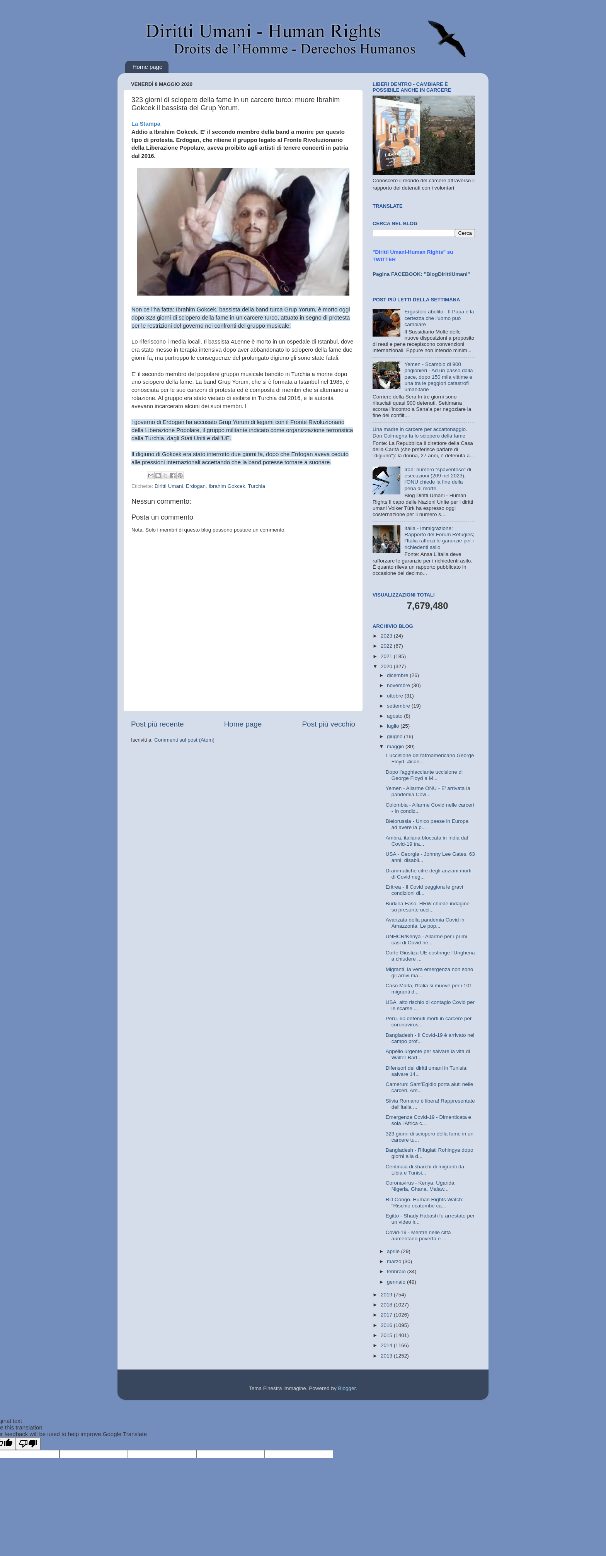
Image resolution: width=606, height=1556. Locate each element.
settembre (399, 706)
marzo (395, 1261)
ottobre (396, 696)
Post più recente (157, 724)
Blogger (347, 1388)
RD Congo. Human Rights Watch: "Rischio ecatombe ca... (424, 1203)
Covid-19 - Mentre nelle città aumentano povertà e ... (418, 1235)
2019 (387, 1295)
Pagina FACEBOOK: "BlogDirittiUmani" (421, 274)
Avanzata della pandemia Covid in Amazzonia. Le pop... (425, 923)
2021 (387, 656)
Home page (148, 66)
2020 (387, 666)
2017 (387, 1315)
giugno (395, 736)
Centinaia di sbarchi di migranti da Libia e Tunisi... (425, 1170)
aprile (394, 1251)
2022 (387, 646)
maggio (396, 746)
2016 (387, 1325)
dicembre (398, 675)
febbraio (397, 1271)
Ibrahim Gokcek (227, 486)
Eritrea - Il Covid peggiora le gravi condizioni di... (424, 890)
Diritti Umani (169, 486)
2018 (387, 1305)
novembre (399, 685)
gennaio (397, 1282)
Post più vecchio (328, 724)
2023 (387, 636)
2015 (387, 1335)
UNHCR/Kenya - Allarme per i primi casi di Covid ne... (426, 940)
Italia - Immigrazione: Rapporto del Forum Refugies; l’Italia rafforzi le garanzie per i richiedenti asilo (439, 537)
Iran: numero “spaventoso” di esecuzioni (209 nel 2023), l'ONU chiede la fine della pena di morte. (437, 479)
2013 (387, 1356)
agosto (395, 716)
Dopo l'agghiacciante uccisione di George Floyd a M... (424, 775)
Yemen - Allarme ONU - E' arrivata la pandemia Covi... (428, 791)
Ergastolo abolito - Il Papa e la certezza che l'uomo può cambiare (439, 318)
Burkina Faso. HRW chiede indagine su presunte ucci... (428, 907)
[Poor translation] (28, 1443)
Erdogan (196, 486)
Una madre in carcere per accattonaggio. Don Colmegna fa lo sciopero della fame (420, 432)
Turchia (256, 486)
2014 (387, 1345)
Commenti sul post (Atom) (184, 740)
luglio (393, 726)
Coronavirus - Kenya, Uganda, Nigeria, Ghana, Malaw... (421, 1186)
